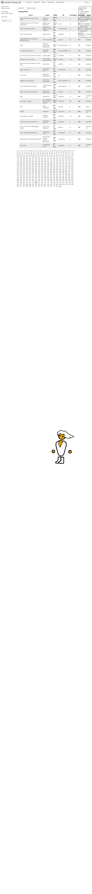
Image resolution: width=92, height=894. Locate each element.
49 (63, 152)
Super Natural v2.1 (25, 69)
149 (42, 160)
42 (47, 152)
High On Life (46, 34)
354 (30, 177)
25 (66, 150)
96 (56, 155)
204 (36, 165)
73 (61, 153)
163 (27, 161)
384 (63, 179)
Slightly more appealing (27, 80)
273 (72, 169)
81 (22, 155)
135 (57, 158)
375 (36, 179)
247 (51, 168)
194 (63, 163)
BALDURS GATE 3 (46, 69)
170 (48, 161)
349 (72, 176)
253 (69, 168)
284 (48, 171)
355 (33, 177)
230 (57, 166)
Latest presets (5, 6)
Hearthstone (46, 96)
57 (24, 153)
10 (32, 150)
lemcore (60, 106)
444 (72, 184)
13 (38, 150)
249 (57, 168)
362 (54, 177)
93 (50, 155)
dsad (21, 96)
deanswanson (62, 69)
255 (18, 169)
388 (18, 181)
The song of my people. (26, 116)
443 (69, 184)
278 (30, 171)
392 (30, 181)
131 (45, 158)
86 (33, 155)
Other (87, 106)
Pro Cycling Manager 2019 (47, 59)
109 (36, 157)
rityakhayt (61, 96)
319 (39, 174)
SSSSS (22, 111)
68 (50, 153)
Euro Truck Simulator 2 (46, 127)
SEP (21, 106)
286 (54, 171)
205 (39, 165)
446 (21, 186)
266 (51, 169)
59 (29, 153)
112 (45, 157)
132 (48, 158)
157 (66, 160)
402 (60, 181)
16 (45, 150)
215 (69, 165)
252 (66, 168)
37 (36, 152)
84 (29, 155)
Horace (83, 21)
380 (51, 179)
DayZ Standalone (46, 106)
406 (72, 181)
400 (54, 181)
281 (39, 171)
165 (33, 161)
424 (69, 183)
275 (21, 171)
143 (24, 160)
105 (24, 157)
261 (36, 169)
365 (63, 177)
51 (68, 152)
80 (20, 155)
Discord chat (59, 2)
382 (57, 179)
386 (69, 179)
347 (66, 176)
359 (45, 177)
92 (47, 155)
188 (45, 163)
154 (57, 160)
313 (21, 174)
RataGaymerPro (63, 45)
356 (36, 177)
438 (54, 184)
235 (72, 166)
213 (63, 165)
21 (57, 150)
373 (30, 179)
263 (42, 169)
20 (55, 150)
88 (38, 155)
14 (41, 150)
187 (42, 163)
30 (20, 152)
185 (36, 163)
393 (33, 181)
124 (24, 158)
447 (24, 186)
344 (57, 176)
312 (18, 174)
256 (21, 169)
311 (72, 173)
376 (39, 179)
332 (21, 176)
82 (24, 155)
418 (51, 183)
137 (63, 158)
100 (66, 155)
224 (39, 166)
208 (48, 165)
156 (63, 160)
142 (21, 160)
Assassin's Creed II (46, 50)
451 (36, 186)
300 (39, 173)
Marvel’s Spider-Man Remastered (46, 45)
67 (47, 153)
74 (63, 153)
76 (68, 153)
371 (24, 179)
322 (48, 174)
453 (42, 186)
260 (33, 169)
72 (59, 153)
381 (54, 179)
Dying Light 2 (47, 55)
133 (51, 158)
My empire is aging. (25, 101)
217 (18, 166)
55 (20, 153)
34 (29, 152)
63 (38, 153)
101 (69, 155)
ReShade (88, 19)
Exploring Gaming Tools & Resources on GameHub (85, 17)
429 (27, 184)
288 (60, 171)
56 (22, 153)
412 (33, 183)
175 (63, 161)
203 (33, 165)
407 (18, 183)
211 (57, 165)
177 (69, 161)
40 (43, 152)
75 (66, 153)
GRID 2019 (46, 64)
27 (71, 150)
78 (73, 153)
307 (60, 173)
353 (27, 177)
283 (45, 171)
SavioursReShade (63, 51)
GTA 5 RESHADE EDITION (28, 133)
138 (66, 158)
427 (21, 184)
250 (60, 168)
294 (21, 173)
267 (54, 169)
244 (42, 168)
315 (27, 174)
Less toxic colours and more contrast (30, 55)
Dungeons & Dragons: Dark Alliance (47, 28)
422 (63, 183)
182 (27, 163)
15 (43, 150)
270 (63, 169)
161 (21, 161)
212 (60, 165)
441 (63, 184)
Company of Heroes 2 (46, 121)
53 (73, 152)
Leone (60, 24)
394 (36, 181)
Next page (59, 186)
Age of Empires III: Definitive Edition (47, 101)
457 (54, 186)
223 (36, 166)
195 (66, 163)
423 (66, 183)
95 (54, 155)
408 (21, 183)
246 (48, 168)
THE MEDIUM (47, 39)
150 (45, 160)
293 (18, 173)
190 (51, 163)
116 (57, 157)
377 (42, 179)
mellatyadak (84, 28)
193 (60, 163)
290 (66, 171)
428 (24, 184)
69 (52, 153)
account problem (84, 11)
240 (30, 168)
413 (36, 183)
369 (18, 179)
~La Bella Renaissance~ (27, 51)
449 (30, 186)
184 (33, 163)
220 (27, 166)
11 (34, 150)
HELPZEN (61, 133)
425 (72, 183)
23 (62, 150)
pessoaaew (61, 111)
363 (57, 177)
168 (42, 161)
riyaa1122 (83, 35)
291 (69, 171)
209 (51, 165)
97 (59, 155)
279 (33, 171)
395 (39, 181)
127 (33, 158)
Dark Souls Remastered (46, 91)
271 (66, 169)
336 (33, 176)
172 (54, 161)
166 (36, 161)
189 (48, 163)
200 (24, 165)
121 (72, 157)
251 (63, 168)
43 (50, 152)
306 (57, 173)
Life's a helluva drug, (26, 34)
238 (24, 168)
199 (21, 165)
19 (52, 150)
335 (30, 176)
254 (72, 168)
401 (57, 181)
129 (39, 158)
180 (21, 163)
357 (39, 177)
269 (60, 169)
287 (57, 171)
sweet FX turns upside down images (84, 31)
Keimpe (60, 92)
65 (43, 153)
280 (36, 171)
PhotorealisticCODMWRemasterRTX (31, 139)
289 (63, 171)
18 (50, 150)
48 (61, 152)
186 (39, 163)
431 (33, 184)
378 (45, 179)
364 (60, 177)
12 (36, 150)
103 (18, 157)
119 (66, 157)
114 (51, 157)
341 (48, 176)
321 (45, 174)
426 (18, 184)
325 (57, 174)
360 (48, 177)
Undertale (45, 111)
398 (48, 181)
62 (36, 153)
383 (60, 179)
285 (51, 171)
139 (69, 158)
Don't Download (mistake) (27, 28)
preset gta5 (23, 145)
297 (30, 173)
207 (45, 165)
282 (42, 171)
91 (45, 155)
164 (30, 161)
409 (24, 183)
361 (51, 177)
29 (17, 152)
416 (45, 183)
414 (39, 183)
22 (59, 150)
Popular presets (5, 8)
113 (48, 157)
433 (39, 184)
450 (33, 186)
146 (33, 160)
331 (18, 176)
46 (56, 152)
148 (39, 160)
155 (60, 160)
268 (57, 169)
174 (60, 161)
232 (63, 166)
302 (45, 173)
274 (18, 171)
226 (45, 166)
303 (48, 173)
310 (69, 173)
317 (33, 174)
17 (48, 150)
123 (21, 158)
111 (42, 157)
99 (63, 155)
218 (21, 166)
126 (30, 158)
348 (69, 176)
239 (27, 168)
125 (27, 158)
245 (45, 168)
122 (18, 158)
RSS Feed (4, 17)
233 (66, 166)
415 (42, 183)
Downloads (51, 2)
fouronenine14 (62, 28)
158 (69, 160)
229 (54, 166)
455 (48, 186)
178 (72, 161)
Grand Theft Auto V (46, 132)
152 (51, 160)
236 (18, 168)
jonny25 (60, 39)
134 (54, 158)
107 (30, 157)
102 (72, 155)
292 (72, 171)
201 (27, 165)
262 (39, 169)
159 (72, 160)
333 (24, 176)
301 (42, 173)
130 (42, 158)
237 (21, 168)
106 (27, 157)
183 (30, 163)
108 (33, 157)
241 (33, 168)
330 (72, 174)
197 (72, 163)
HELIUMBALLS (63, 80)
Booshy (60, 127)
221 (30, 166)
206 (42, 165)
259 (30, 169)
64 (40, 153)
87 (36, 155)
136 (60, 158)
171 (51, 161)
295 (24, 173)
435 (45, 184)
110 (39, 157)
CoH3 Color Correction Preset (28, 121)
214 (66, 165)
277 (27, 171)
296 (27, 173)
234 (69, 166)
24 (64, 150)
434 (42, 184)
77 (70, 153)
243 (39, 168)
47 (59, 152)
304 (51, 173)
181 (24, 163)
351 (21, 177)
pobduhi (83, 14)
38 (38, 152)
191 (54, 163)
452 (39, 186)
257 (24, 169)
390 (24, 181)
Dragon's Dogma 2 (45, 19)
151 (48, 160)
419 (54, 183)
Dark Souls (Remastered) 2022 (29, 92)
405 (69, 181)
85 (31, 155)
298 (33, 173)
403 (63, 181)
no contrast (23, 75)
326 (60, 174)
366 (66, 177)
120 (68, 157)
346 (63, 176)
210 (54, 165)
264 (45, 169)
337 (36, 176)
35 (31, 152)
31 (22, 152)
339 (42, 176)
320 (42, 174)
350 (18, 177)
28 (73, 150)
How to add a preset (7, 13)
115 (54, 157)
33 (26, 152)
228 (51, 166)
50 (66, 152)
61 (33, 153)
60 (31, 153)
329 (69, 174)
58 (26, 153)
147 (36, 160)
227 (48, 166)
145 (30, 160)
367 (69, 177)
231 (60, 166)
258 (27, 169)
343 (54, 176)
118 (63, 157)
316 (30, 174)
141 (18, 160)
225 (42, 166)
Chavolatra (61, 139)
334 (27, 176)
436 (48, 184)
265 (48, 169)
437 (51, 184)
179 (18, 163)
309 (66, 173)
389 (21, 181)
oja (59, 75)
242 (36, 168)
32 (24, 152)
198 (18, 165)
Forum (43, 2)
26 (68, 150)
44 (52, 152)
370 (21, 179)
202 (30, 165)
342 (51, 176)
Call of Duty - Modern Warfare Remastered (47, 139)
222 (33, 166)
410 (27, 183)
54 (17, 153)
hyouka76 (61, 145)
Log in (87, 2)
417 (48, 183)
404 (66, 181)
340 (45, 176)
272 (69, 169)
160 (18, 161)
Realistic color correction (27, 59)
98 (61, 155)
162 (24, 161)
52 (70, 152)
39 (40, 152)
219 (24, 166)
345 (60, 176)
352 (24, 177)
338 (39, 176)
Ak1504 (60, 64)
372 (27, 179)
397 (45, 181)
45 (54, 152)
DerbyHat (61, 121)
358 (42, 177)
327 (63, 174)
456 (51, 186)
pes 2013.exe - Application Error (85, 24)
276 (24, 171)
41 (45, 152)
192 (57, 163)
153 (54, 160)
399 (51, 181)
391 (27, 181)
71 (56, 153)
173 (57, 161)
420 (57, 183)
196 (69, 163)
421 (60, 183)
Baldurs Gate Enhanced (46, 23)
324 (54, 174)
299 (36, 173)
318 (36, 174)
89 (40, 155)
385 (66, 179)
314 (24, 174)
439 (57, 184)
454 (45, 186)
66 (45, 153)
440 (60, 184)
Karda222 (61, 34)
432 (36, 184)
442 (66, 184)
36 (33, 152)
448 (27, 186)
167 (39, 161)
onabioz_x (61, 59)
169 (45, 161)
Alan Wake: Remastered (46, 80)
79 (17, 155)
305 (54, 173)
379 (48, 179)
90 (43, 155)
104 (21, 157)
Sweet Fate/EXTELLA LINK (28, 86)
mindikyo (61, 55)
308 (63, 173)
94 (52, 155)
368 (72, 177)
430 (30, 184)
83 (26, 155)
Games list (29, 2)
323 (51, 174)
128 (36, 158)
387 (72, 179)
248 (54, 168)
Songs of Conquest (45, 116)
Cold (21, 45)
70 (54, 153)
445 (18, 186)
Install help (4, 11)
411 (30, 183)
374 (33, 179)
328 (66, 174)
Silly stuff (37, 2)
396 (42, 181)
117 (60, 157)
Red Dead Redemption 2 (47, 75)
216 (72, 165)
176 (66, 161)
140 (72, 158)
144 (27, 160)
